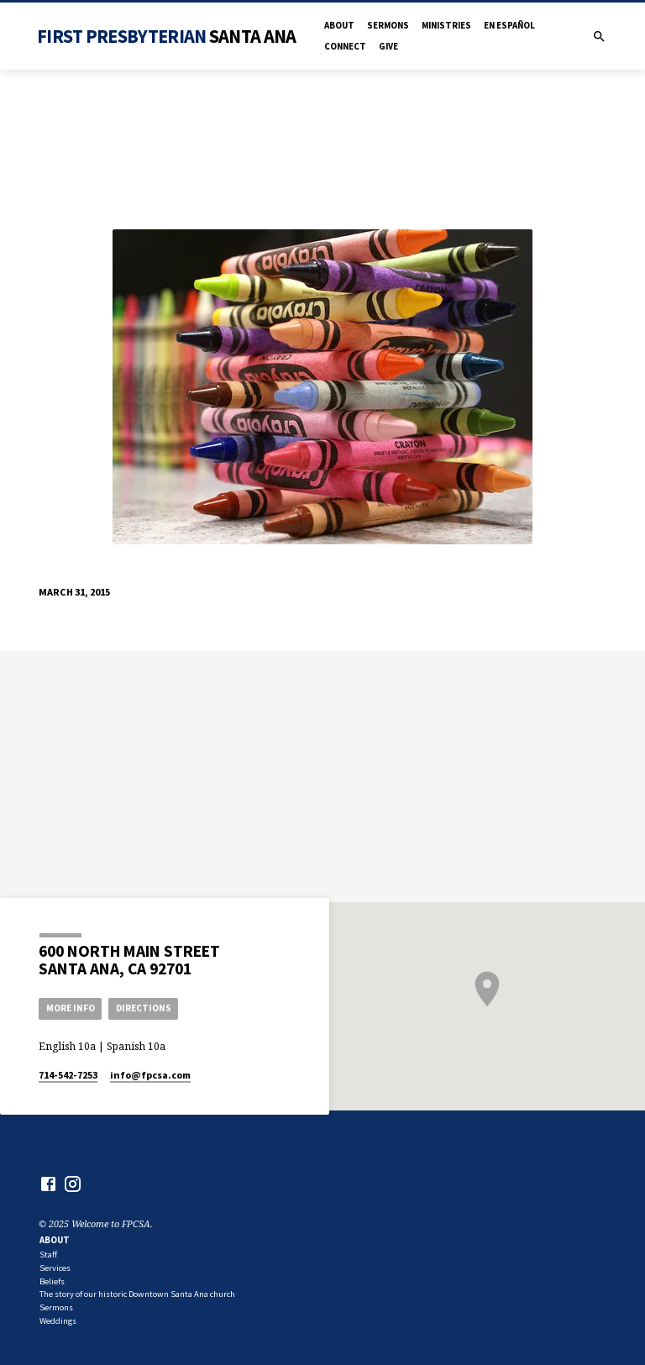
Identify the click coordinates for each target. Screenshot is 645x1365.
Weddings (57, 1320)
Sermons (388, 25)
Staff (48, 1254)
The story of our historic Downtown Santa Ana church (137, 1294)
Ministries (446, 25)
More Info (70, 1008)
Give (388, 46)
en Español (509, 25)
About (339, 25)
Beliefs (52, 1281)
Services (55, 1268)
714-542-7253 (68, 1074)
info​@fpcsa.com (150, 1074)
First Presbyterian (166, 36)
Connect (345, 46)
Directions (143, 1008)
